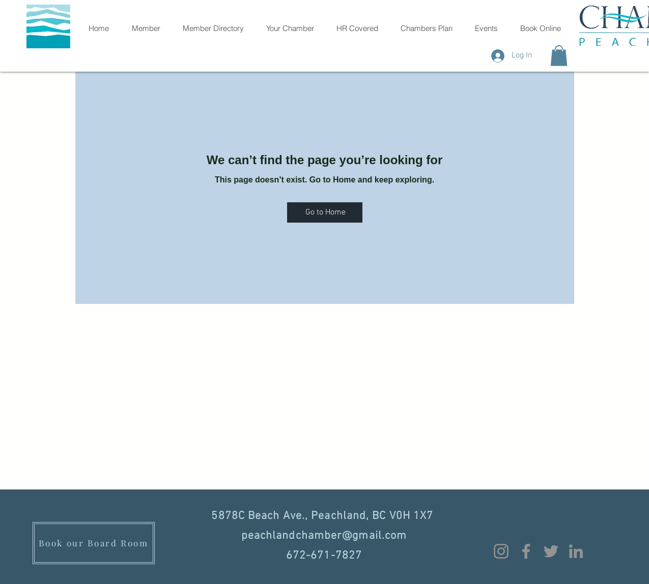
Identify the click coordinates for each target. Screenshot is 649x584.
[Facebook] (526, 551)
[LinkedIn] (576, 551)
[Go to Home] (324, 212)
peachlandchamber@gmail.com (324, 536)
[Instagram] (501, 551)
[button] (559, 55)
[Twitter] (551, 551)
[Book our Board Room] (94, 543)
